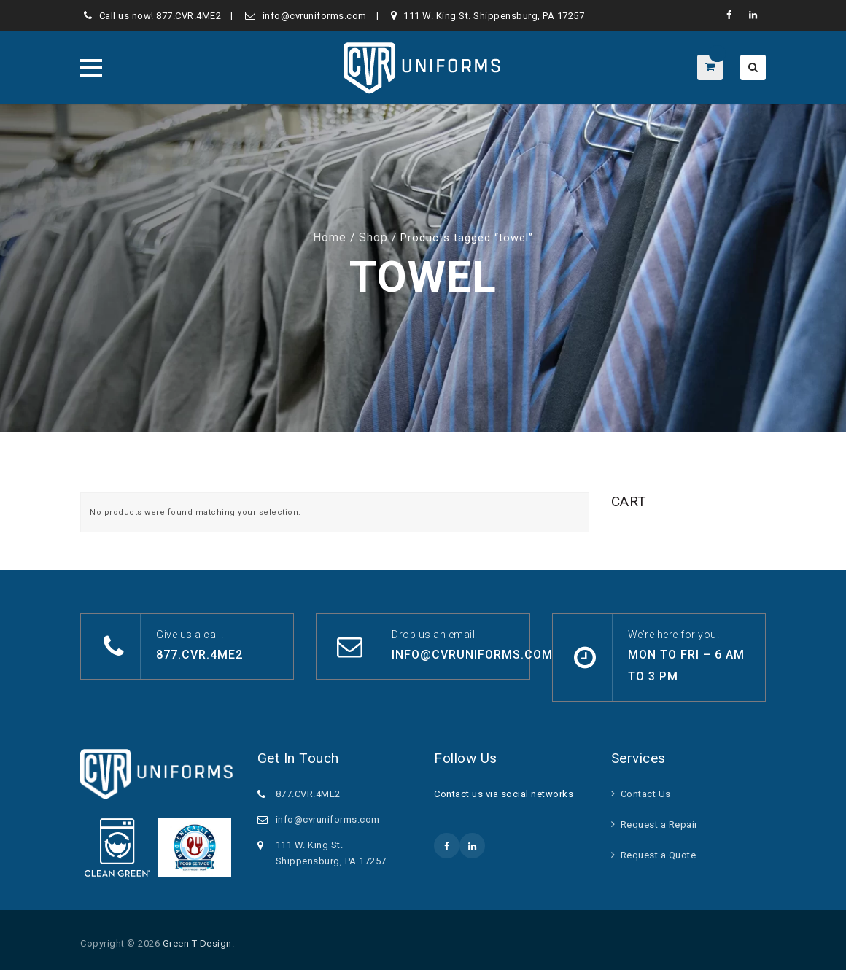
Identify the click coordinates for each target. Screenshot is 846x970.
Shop (373, 237)
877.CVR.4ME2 (188, 15)
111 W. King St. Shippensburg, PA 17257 (493, 15)
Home (329, 237)
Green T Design (197, 943)
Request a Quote (658, 855)
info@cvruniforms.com (315, 15)
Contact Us (646, 793)
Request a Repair (659, 824)
